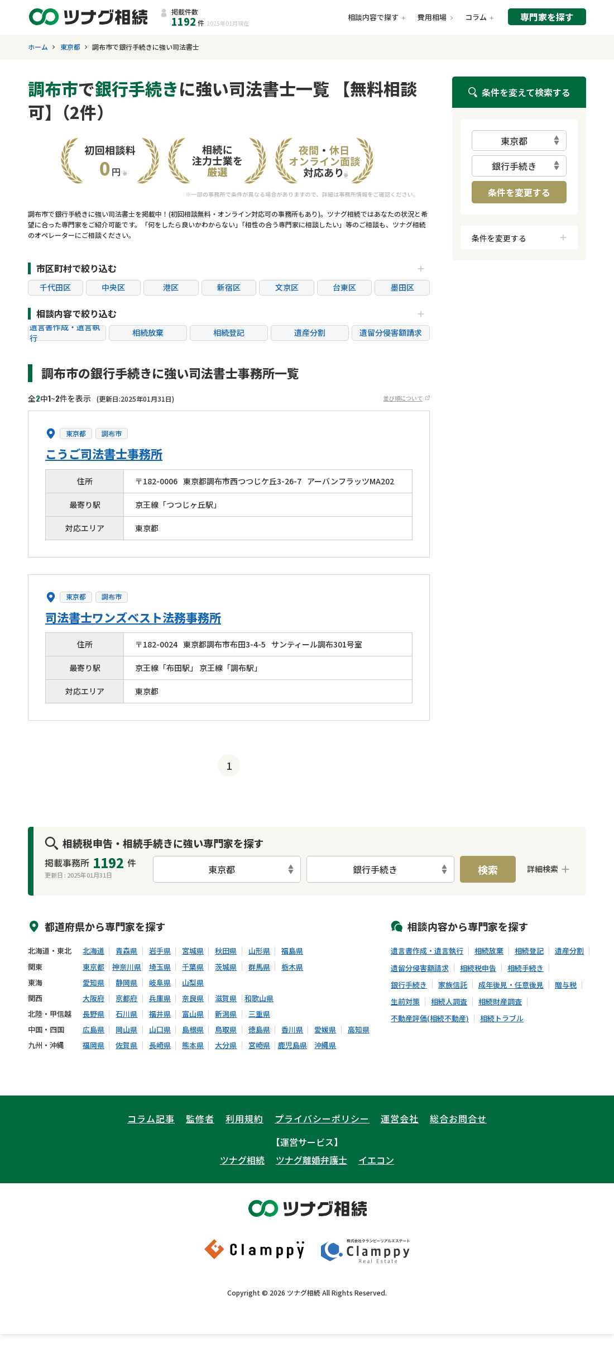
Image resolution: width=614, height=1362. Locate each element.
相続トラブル (502, 1018)
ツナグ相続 (242, 1159)
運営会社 (400, 1118)
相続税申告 (478, 968)
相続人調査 (449, 1002)
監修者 (200, 1118)
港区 (171, 287)
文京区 (287, 287)
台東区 (344, 287)
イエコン (376, 1159)
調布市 (112, 433)
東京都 (70, 46)
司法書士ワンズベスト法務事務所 (133, 617)
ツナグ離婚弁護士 (311, 1159)
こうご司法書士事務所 (103, 453)
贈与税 (566, 985)
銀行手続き (409, 985)
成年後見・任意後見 (511, 985)
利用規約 (244, 1118)
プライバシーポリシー (322, 1118)
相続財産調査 (500, 1002)
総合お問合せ (458, 1118)
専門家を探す (547, 17)
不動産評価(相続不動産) (430, 1018)
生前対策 (405, 1002)
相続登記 (228, 332)
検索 (488, 869)
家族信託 (452, 985)
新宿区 (229, 287)
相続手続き (525, 968)
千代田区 (55, 287)
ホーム (38, 46)
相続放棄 (148, 332)
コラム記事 (151, 1118)
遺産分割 (309, 332)
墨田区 (402, 287)
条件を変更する (519, 192)
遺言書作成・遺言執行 (65, 333)
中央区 (113, 287)
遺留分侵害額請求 (390, 332)
